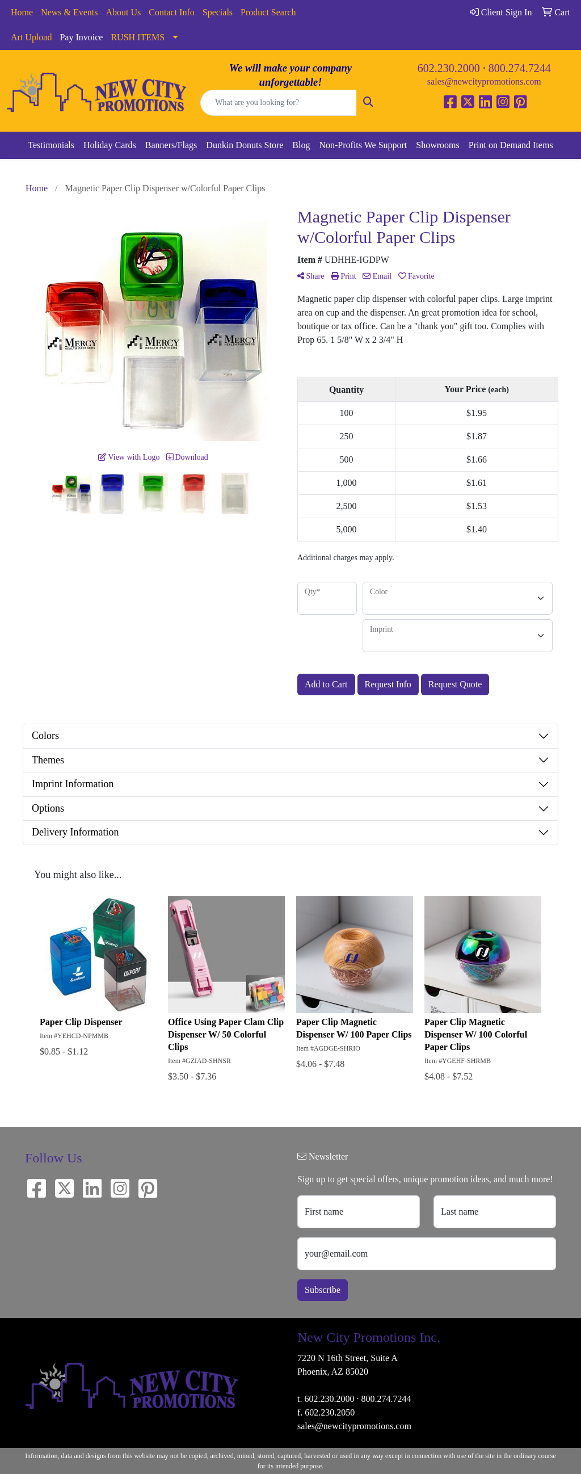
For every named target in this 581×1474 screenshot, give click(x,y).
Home (22, 12)
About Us (123, 12)
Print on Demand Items (511, 145)
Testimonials (51, 145)
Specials (218, 12)
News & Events (69, 12)
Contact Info (171, 12)
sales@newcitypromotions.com (484, 81)
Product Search (268, 12)
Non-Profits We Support (363, 145)
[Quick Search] (278, 103)
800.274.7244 (520, 68)
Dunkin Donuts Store (244, 145)
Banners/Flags (171, 145)
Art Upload (31, 37)
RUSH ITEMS (138, 37)
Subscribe (322, 1290)
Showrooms (437, 145)
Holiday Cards (109, 145)
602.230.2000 (449, 68)
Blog (301, 145)
